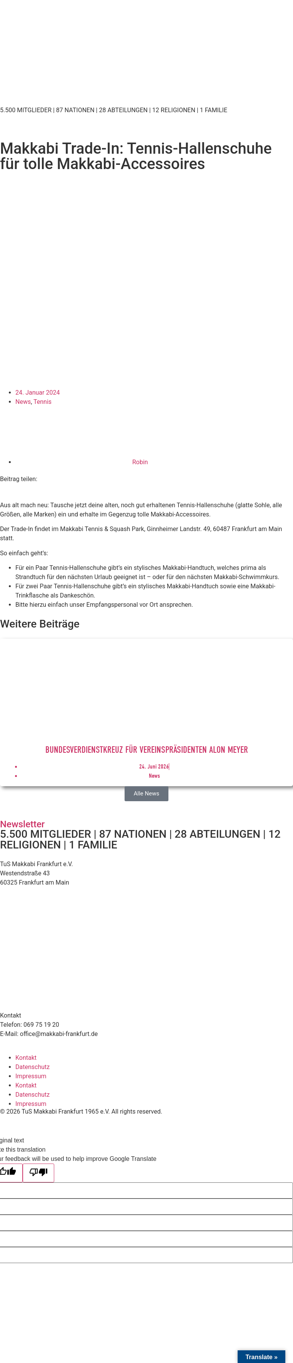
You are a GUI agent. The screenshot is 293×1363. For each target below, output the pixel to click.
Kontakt (26, 1057)
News (23, 401)
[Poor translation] (38, 1173)
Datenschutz (32, 1067)
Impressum (31, 1076)
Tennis (42, 401)
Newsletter (22, 824)
